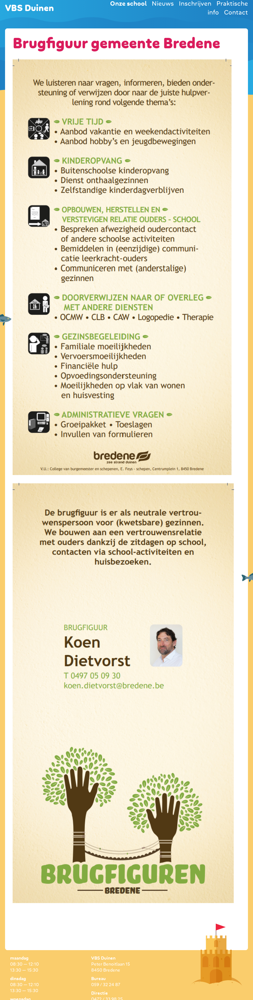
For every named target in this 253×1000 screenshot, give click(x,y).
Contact (236, 12)
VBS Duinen (29, 8)
